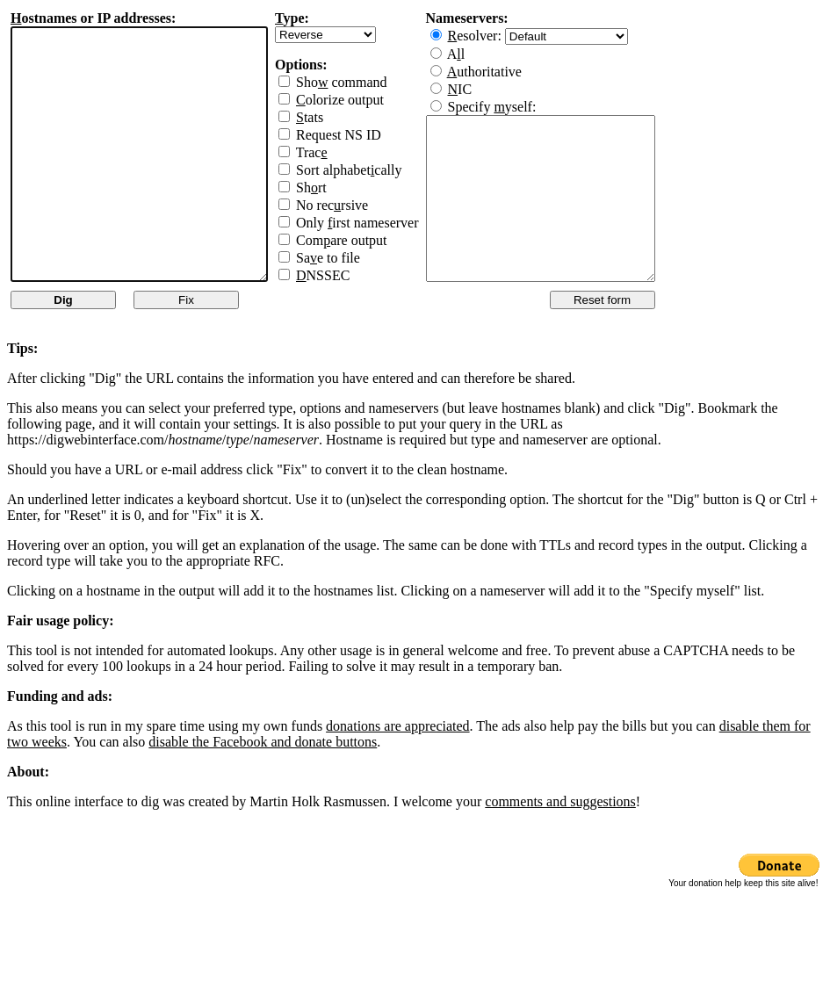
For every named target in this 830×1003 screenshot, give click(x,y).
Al (485, 54)
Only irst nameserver (387, 222)
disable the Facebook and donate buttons (262, 741)
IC (490, 89)
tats (339, 117)
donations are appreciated (397, 725)
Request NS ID (368, 134)
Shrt (341, 187)
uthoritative (514, 71)
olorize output (370, 99)
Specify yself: (522, 106)
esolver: (506, 35)
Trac (341, 152)
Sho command (371, 82)
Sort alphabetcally (378, 169)
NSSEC (352, 275)
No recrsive (362, 205)
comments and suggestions (560, 801)
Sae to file (358, 257)
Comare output (371, 240)
